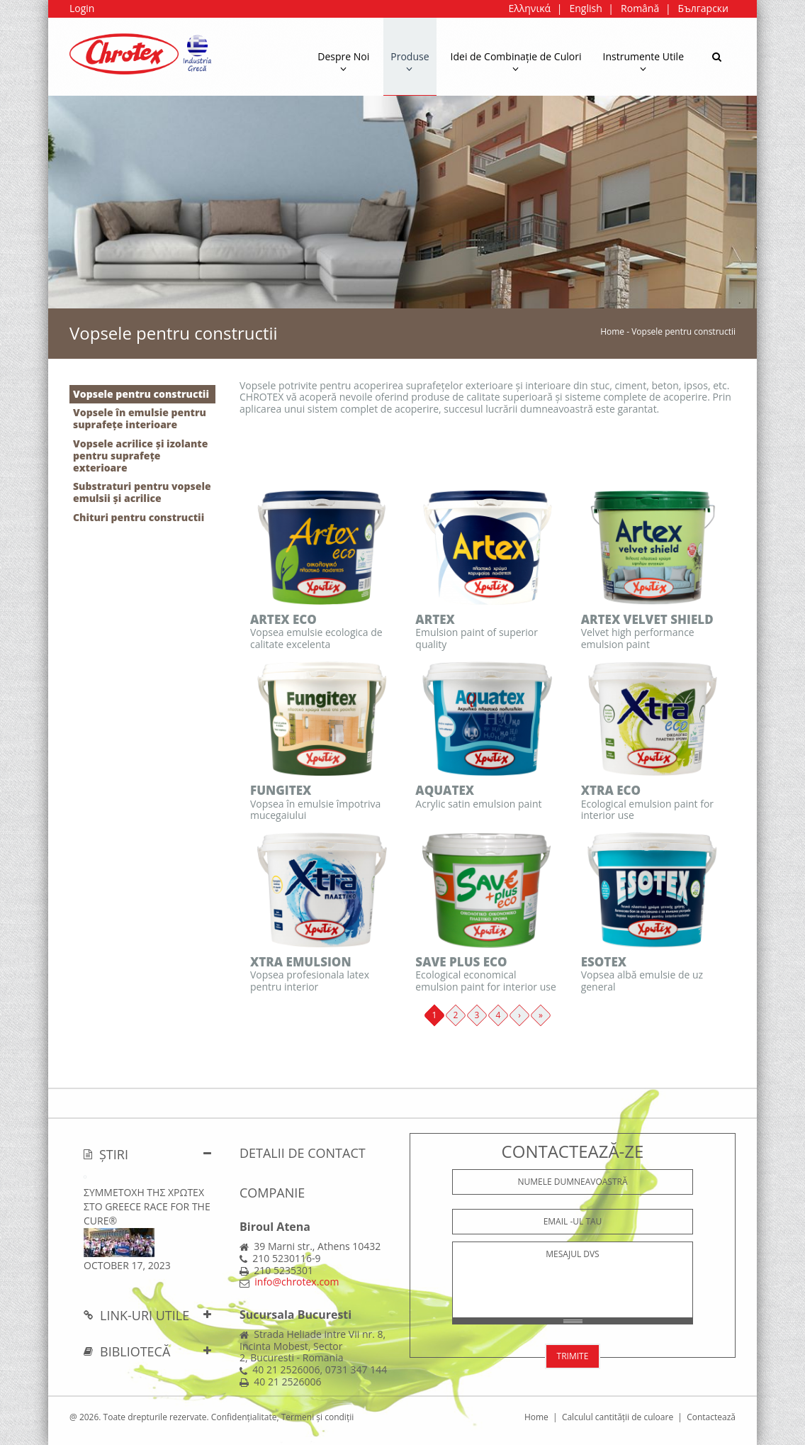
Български (703, 8)
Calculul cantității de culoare (617, 1417)
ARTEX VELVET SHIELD (647, 619)
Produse (409, 62)
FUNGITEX (280, 790)
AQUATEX (444, 790)
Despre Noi (343, 62)
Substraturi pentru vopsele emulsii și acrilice (142, 492)
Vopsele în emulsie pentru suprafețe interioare (139, 418)
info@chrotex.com (296, 1281)
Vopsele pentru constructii (141, 394)
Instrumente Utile (644, 62)
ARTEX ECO (283, 619)
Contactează (711, 1417)
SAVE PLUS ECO (461, 962)
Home (612, 331)
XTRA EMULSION (300, 962)
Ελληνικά (529, 8)
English (585, 8)
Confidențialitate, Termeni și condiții (282, 1417)
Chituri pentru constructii (138, 517)
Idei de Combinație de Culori (516, 62)
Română (640, 8)
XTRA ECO (611, 790)
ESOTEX (603, 962)
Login (81, 8)
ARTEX (435, 619)
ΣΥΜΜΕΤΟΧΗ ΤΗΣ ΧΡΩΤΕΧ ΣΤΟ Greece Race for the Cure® (147, 1206)
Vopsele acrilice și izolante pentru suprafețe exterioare (140, 455)
